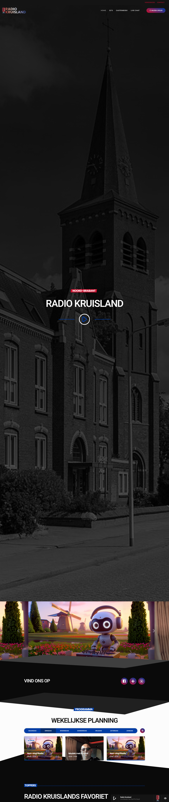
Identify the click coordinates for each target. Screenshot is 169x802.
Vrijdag (98, 731)
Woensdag (64, 731)
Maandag (32, 731)
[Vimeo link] (14, 10)
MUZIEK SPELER (155, 10)
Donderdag (82, 731)
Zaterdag (114, 731)
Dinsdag (48, 731)
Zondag (130, 731)
